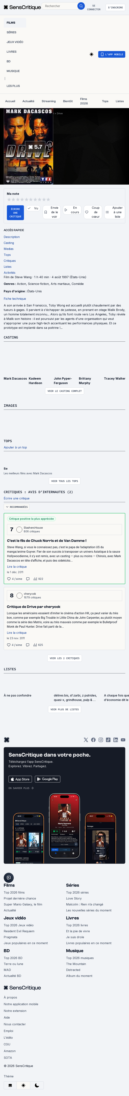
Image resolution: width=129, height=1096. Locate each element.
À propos (10, 996)
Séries (72, 884)
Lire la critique (17, 566)
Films (9, 884)
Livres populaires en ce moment (88, 942)
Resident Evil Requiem (19, 930)
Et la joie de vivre (78, 930)
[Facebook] (93, 740)
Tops (8, 440)
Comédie (78, 284)
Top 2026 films (14, 892)
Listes (10, 668)
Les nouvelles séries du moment (88, 909)
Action (21, 284)
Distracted (73, 969)
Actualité (10, 909)
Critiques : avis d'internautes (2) (41, 491)
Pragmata (10, 936)
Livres (72, 917)
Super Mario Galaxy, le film (23, 903)
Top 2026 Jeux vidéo (19, 924)
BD (7, 950)
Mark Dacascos (15, 378)
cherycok (30, 593)
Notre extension (15, 1010)
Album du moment (79, 975)
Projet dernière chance (20, 898)
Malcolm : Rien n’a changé (84, 903)
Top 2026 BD (13, 957)
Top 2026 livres (77, 924)
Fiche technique (15, 299)
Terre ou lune (13, 963)
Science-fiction (38, 284)
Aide (7, 1017)
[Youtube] (123, 740)
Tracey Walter (114, 378)
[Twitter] (86, 740)
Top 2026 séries (77, 892)
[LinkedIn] (115, 740)
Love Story (74, 898)
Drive (60, 113)
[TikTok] (108, 740)
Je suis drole (75, 936)
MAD (7, 969)
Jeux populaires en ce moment (26, 942)
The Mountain (76, 963)
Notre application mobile (21, 1003)
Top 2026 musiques (80, 957)
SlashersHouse (33, 527)
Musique (74, 950)
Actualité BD (12, 975)
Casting (11, 337)
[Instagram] (101, 740)
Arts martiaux (60, 284)
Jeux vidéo (15, 917)
